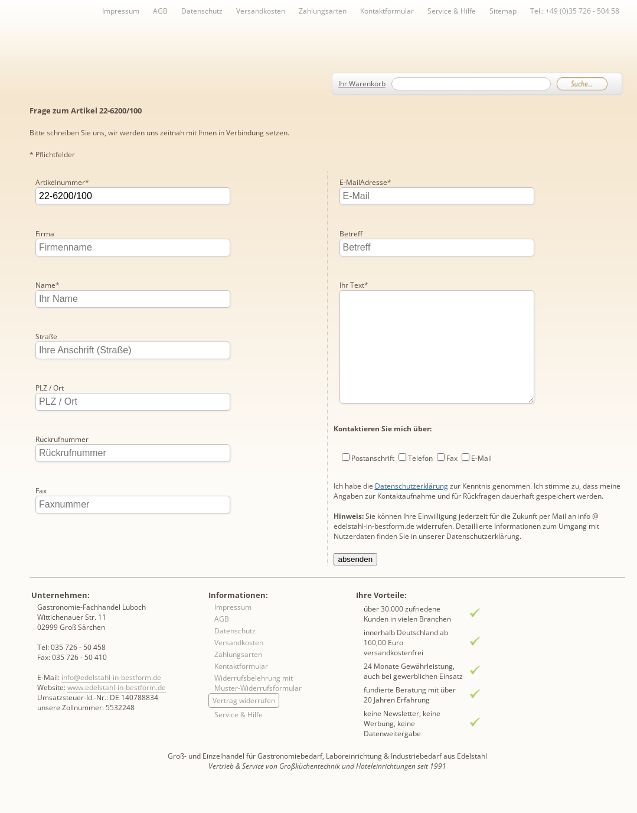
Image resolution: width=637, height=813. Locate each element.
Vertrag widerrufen (244, 721)
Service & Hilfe (451, 11)
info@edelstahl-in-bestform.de (111, 698)
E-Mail (481, 430)
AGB (160, 11)
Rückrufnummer (62, 439)
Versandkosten (260, 11)
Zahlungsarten (323, 11)
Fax (41, 491)
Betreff (350, 182)
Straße (46, 336)
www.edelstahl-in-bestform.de (116, 708)
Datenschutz (202, 11)
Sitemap (503, 11)
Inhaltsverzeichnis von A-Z (147, 30)
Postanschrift (372, 430)
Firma (44, 234)
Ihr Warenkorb (362, 84)
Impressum (120, 11)
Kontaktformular (387, 11)
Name (47, 285)
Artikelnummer (62, 182)
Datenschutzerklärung (411, 458)
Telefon (420, 430)
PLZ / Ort (49, 388)
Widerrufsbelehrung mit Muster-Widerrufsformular (258, 704)
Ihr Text (353, 234)
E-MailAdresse (61, 542)
